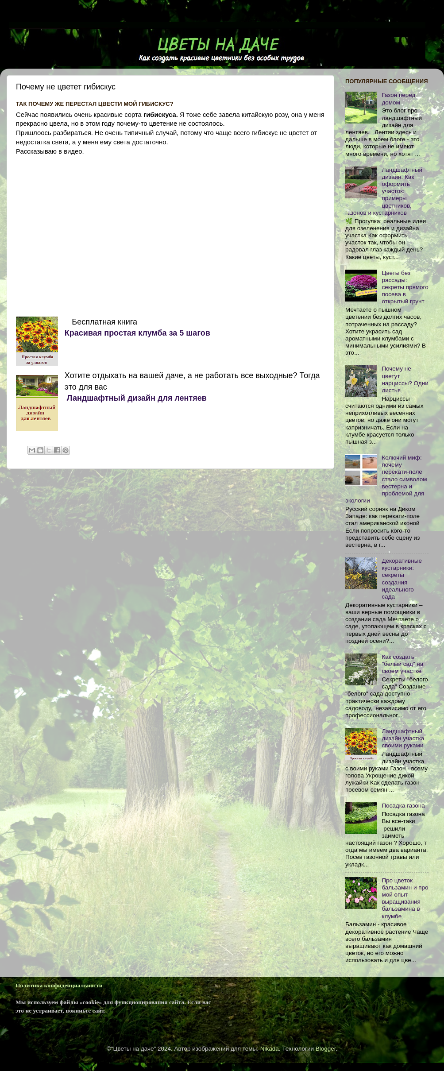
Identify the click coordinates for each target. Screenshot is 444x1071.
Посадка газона (403, 805)
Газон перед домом (398, 98)
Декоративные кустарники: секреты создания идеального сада (402, 578)
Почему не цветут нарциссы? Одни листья (405, 379)
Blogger (326, 1048)
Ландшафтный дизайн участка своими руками (403, 738)
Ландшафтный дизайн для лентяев (136, 398)
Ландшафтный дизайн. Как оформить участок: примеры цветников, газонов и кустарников (383, 191)
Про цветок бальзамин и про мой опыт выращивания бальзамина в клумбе (405, 898)
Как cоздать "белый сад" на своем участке (402, 663)
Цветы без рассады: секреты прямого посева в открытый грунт (405, 287)
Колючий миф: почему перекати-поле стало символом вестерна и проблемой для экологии (386, 479)
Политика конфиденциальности (58, 985)
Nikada (269, 1048)
